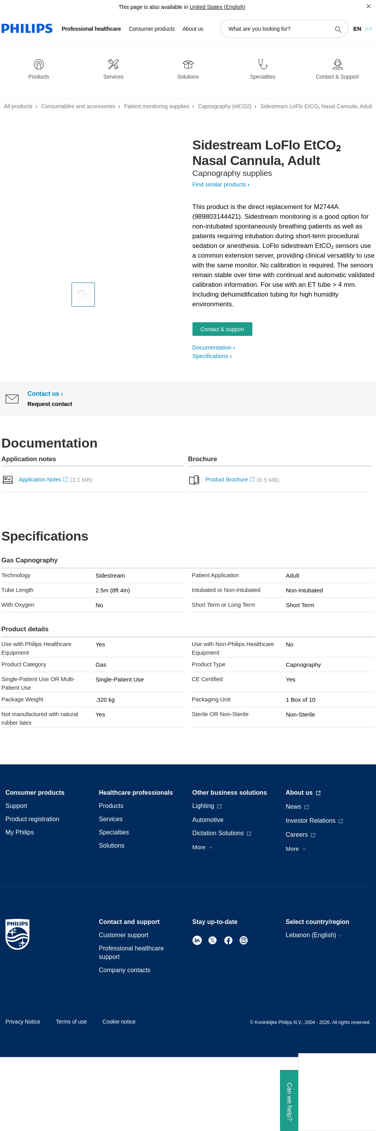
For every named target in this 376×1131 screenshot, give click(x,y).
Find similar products (219, 184)
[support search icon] (338, 29)
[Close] (368, 6)
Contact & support (222, 329)
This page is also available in (153, 7)
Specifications (210, 356)
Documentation (212, 347)
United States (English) (217, 7)
